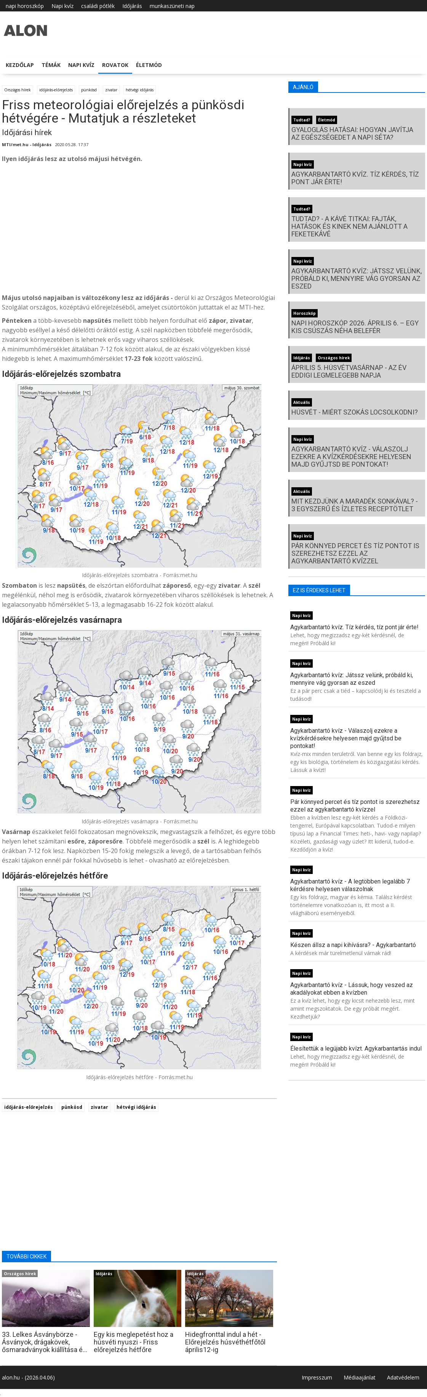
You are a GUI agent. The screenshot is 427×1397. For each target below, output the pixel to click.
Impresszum (317, 1377)
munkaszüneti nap (172, 6)
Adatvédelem (403, 1377)
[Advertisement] (139, 230)
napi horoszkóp (25, 6)
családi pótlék (98, 6)
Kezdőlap (20, 65)
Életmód (149, 65)
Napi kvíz (62, 6)
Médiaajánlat (360, 1377)
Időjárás (132, 6)
